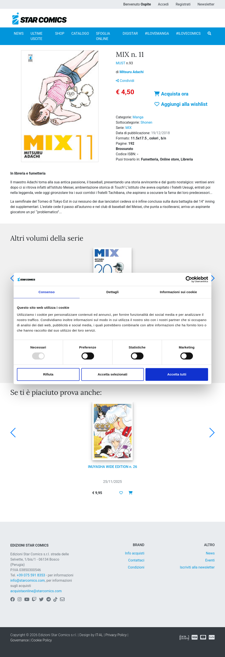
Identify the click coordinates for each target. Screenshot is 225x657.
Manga (138, 117)
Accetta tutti (176, 374)
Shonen (146, 122)
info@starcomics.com (27, 580)
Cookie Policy (41, 640)
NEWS (19, 33)
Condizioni (136, 567)
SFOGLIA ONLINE (103, 36)
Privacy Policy (116, 635)
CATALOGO (80, 33)
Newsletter (206, 4)
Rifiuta (48, 374)
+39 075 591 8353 (31, 575)
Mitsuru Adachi (131, 72)
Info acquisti (134, 553)
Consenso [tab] (46, 292)
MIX (128, 128)
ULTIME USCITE (36, 36)
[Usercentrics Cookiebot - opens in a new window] (189, 279)
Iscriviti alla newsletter (197, 567)
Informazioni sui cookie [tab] (178, 292)
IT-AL (99, 635)
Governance (19, 640)
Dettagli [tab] (112, 292)
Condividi (125, 81)
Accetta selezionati (112, 374)
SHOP (59, 33)
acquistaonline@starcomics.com (36, 591)
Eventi (210, 560)
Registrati (183, 4)
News (210, 553)
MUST (121, 63)
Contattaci (136, 560)
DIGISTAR (130, 33)
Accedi (163, 4)
